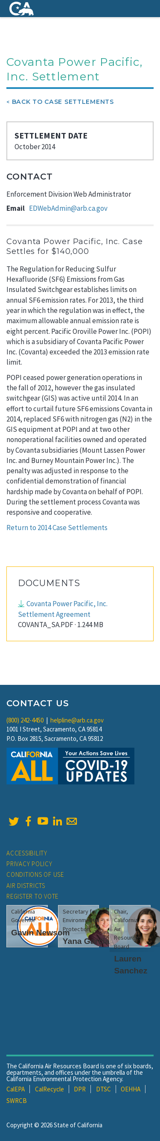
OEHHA (130, 1089)
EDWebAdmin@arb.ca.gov (68, 208)
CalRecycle (49, 1089)
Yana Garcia (86, 941)
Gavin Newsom (40, 932)
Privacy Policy (29, 864)
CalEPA (15, 1089)
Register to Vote (32, 896)
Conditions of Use (35, 874)
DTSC (103, 1089)
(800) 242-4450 (25, 720)
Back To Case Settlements (63, 102)
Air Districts (25, 886)
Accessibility (26, 853)
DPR (80, 1089)
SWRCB (16, 1101)
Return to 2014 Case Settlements (57, 527)
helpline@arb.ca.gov (77, 720)
